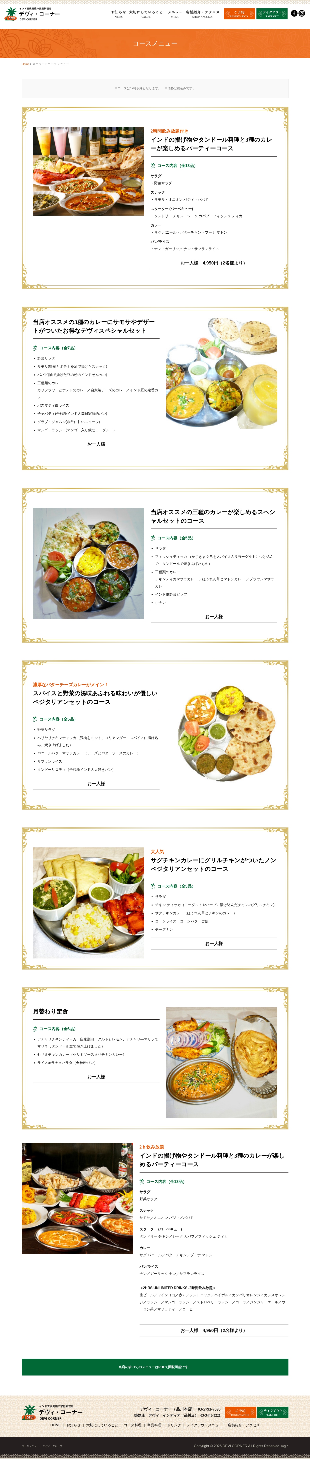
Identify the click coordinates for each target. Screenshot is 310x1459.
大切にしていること (102, 1425)
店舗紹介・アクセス (244, 1425)
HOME (56, 1425)
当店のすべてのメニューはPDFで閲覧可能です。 (155, 1367)
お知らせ (73, 1425)
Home (26, 64)
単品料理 (154, 1425)
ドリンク (174, 1425)
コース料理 (133, 1425)
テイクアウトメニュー (204, 1425)
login (284, 1446)
